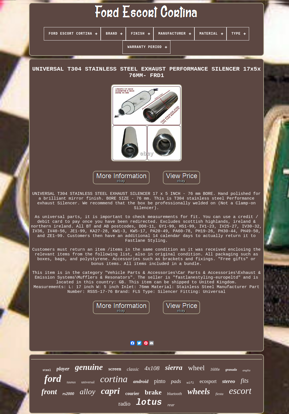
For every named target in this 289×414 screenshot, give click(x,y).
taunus (71, 382)
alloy (87, 391)
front (49, 391)
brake (153, 392)
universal (88, 382)
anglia (246, 370)
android (140, 381)
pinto (159, 381)
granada (231, 370)
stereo (228, 381)
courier (132, 393)
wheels (198, 391)
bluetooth (174, 394)
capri (110, 391)
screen (115, 369)
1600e (215, 369)
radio (124, 403)
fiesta (219, 394)
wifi (190, 382)
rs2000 (68, 393)
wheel (196, 368)
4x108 (152, 368)
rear (170, 405)
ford (52, 378)
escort (240, 391)
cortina (113, 379)
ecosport (207, 381)
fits (245, 380)
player (63, 369)
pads (176, 381)
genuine (89, 367)
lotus (149, 402)
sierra (173, 367)
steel (47, 370)
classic (133, 369)
